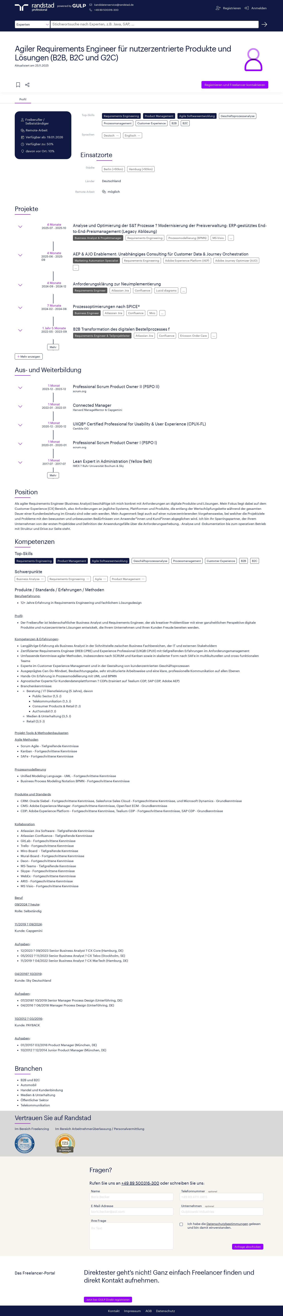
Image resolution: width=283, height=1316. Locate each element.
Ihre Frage (98, 1220)
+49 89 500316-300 (106, 9)
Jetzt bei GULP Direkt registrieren (108, 1299)
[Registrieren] (228, 8)
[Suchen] (264, 24)
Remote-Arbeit (85, 191)
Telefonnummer (193, 1191)
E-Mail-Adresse (102, 1206)
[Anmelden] (255, 8)
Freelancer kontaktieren (235, 85)
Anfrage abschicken (247, 1246)
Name (95, 1191)
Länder (90, 181)
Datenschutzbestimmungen (227, 1224)
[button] (32, 24)
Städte (90, 167)
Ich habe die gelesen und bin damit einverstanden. (224, 1225)
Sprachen (88, 134)
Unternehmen (191, 1206)
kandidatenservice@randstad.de (114, 4)
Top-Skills (88, 115)
